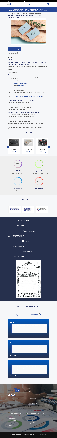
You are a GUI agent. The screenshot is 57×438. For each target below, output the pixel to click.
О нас (30, 391)
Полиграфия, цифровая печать (28, 13)
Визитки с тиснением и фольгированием (14, 149)
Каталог (18, 13)
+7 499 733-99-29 (13, 0)
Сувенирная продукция (13, 420)
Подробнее (10, 56)
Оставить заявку (14, 49)
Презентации (32, 401)
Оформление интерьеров (13, 423)
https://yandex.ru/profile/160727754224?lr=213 (28, 315)
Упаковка (10, 425)
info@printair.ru (45, 0)
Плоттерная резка (12, 418)
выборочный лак (22, 85)
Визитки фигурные (42, 148)
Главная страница (11, 13)
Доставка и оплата (33, 403)
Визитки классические (28, 148)
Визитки (38, 13)
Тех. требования (32, 398)
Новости (31, 396)
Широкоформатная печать (13, 415)
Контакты (31, 405)
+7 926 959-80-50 (29, 0)
